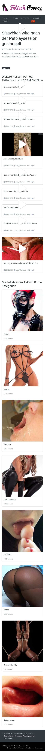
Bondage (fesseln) (10, 665)
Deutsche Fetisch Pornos (15, 748)
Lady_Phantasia (19, 49)
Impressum (39, 748)
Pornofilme (18, 733)
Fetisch (6, 334)
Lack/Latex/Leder (10, 500)
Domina (6, 68)
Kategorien (25, 18)
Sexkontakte (36, 19)
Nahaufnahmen (9, 720)
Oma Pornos (30, 748)
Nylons (6, 610)
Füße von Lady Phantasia (13, 159)
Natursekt (7, 444)
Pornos (16, 18)
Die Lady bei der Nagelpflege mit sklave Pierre (21, 263)
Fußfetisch (7, 555)
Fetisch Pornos (5, 19)
